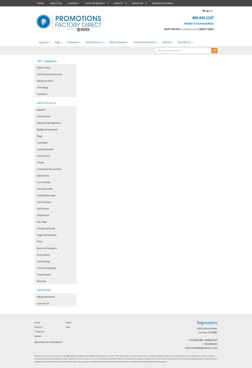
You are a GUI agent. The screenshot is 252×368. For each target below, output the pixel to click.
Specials (37, 336)
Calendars (42, 142)
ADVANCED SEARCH (163, 3)
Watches (41, 281)
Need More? (185, 42)
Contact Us (43, 303)
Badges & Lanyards (47, 129)
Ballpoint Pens (45, 80)
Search (69, 322)
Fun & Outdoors (94, 42)
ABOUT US (56, 3)
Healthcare (43, 215)
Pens (39, 241)
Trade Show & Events (145, 42)
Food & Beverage (46, 195)
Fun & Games (44, 202)
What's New (43, 67)
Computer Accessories (49, 169)
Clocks (40, 162)
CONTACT (73, 3)
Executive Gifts (45, 188)
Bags (58, 42)
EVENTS (118, 3)
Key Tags (42, 221)
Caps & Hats (43, 155)
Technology (43, 261)
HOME (40, 3)
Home (37, 322)
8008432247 (211, 340)
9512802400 (196, 340)
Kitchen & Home (46, 228)
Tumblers (42, 94)
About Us (38, 327)
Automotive (43, 116)
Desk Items (43, 175)
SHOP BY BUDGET (95, 3)
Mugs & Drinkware (47, 235)
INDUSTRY (137, 3)
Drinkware (74, 42)
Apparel (44, 42)
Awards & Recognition (49, 122)
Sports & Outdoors (47, 248)
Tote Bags (42, 87)
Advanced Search (46, 296)
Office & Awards (118, 42)
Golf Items (43, 208)
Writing (168, 42)
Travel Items (44, 274)
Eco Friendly (43, 182)
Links (68, 327)
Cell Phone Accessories (49, 74)
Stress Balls (43, 254)
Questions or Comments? (48, 342)
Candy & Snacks (45, 149)
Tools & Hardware (46, 268)
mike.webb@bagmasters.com (201, 347)
